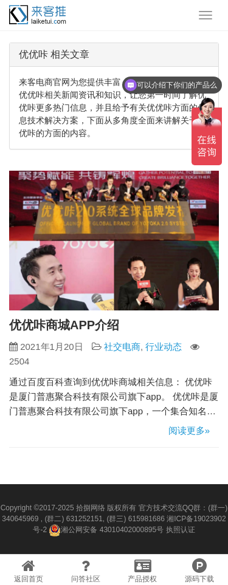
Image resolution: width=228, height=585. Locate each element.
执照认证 (180, 529)
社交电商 (122, 346)
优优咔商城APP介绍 (64, 325)
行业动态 (163, 346)
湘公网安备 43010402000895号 (106, 530)
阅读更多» (189, 430)
